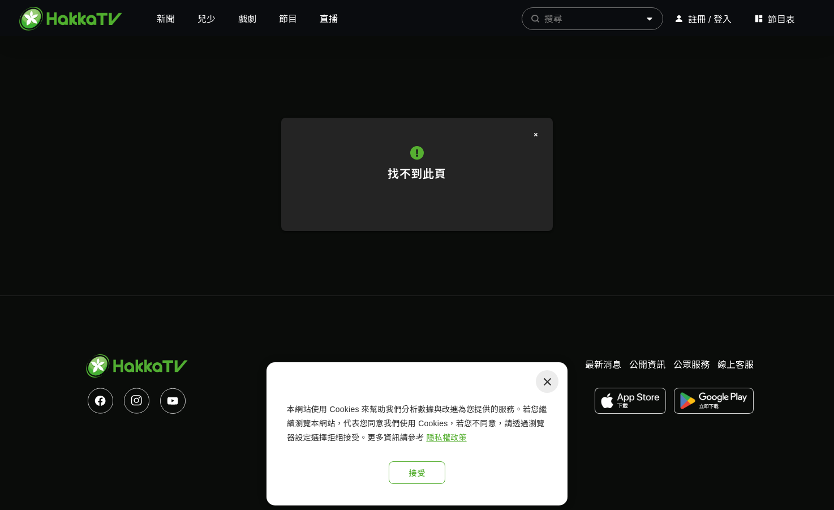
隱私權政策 (446, 437)
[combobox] (592, 18)
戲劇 (247, 19)
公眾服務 (691, 365)
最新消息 (603, 365)
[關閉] (536, 135)
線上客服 (735, 365)
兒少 (206, 19)
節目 (288, 19)
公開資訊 (647, 365)
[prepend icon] (535, 18)
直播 (329, 19)
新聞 (166, 19)
